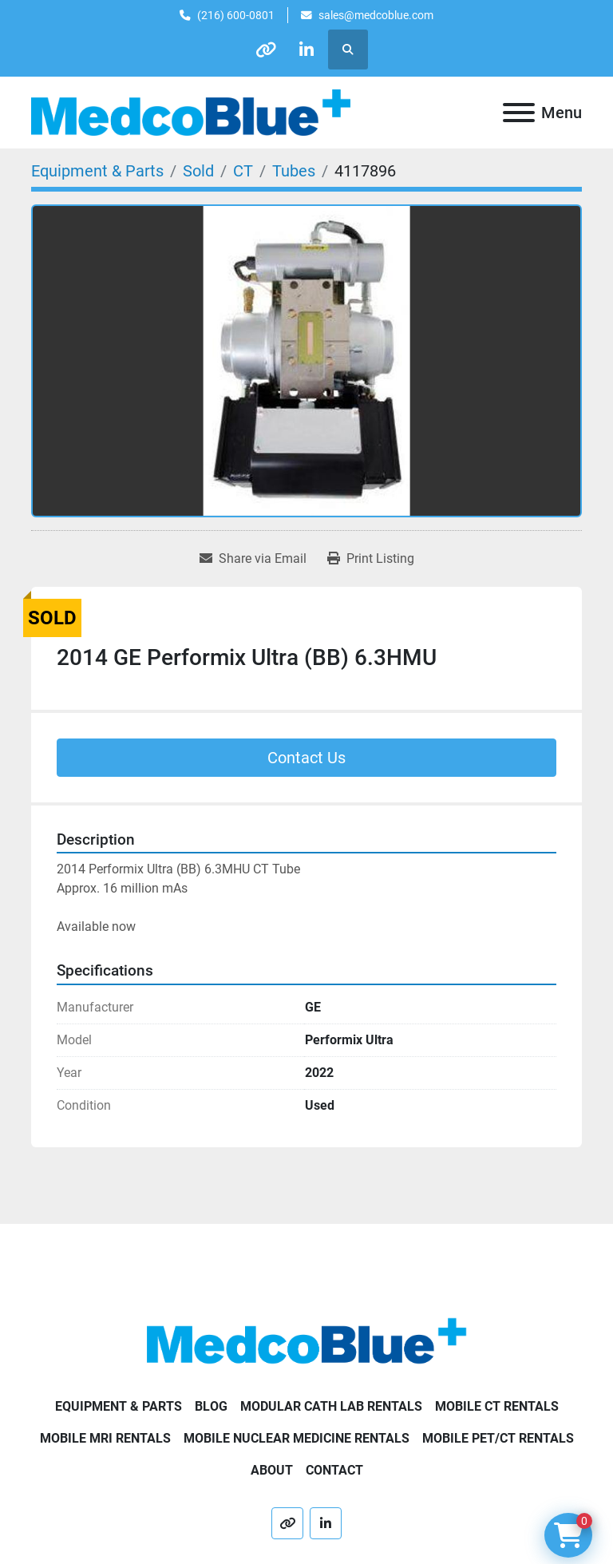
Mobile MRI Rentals (105, 1438)
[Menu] (519, 112)
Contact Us (306, 757)
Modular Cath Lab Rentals (331, 1406)
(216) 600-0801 (236, 15)
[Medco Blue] (306, 1340)
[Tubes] (293, 170)
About (272, 1470)
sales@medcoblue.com (375, 15)
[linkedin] (306, 49)
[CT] (243, 170)
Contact (334, 1470)
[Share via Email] (253, 559)
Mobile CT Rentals (497, 1406)
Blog (211, 1406)
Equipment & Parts (118, 1406)
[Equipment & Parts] (97, 170)
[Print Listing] (371, 559)
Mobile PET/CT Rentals (498, 1438)
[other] (266, 49)
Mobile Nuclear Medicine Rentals (296, 1438)
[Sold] (198, 170)
